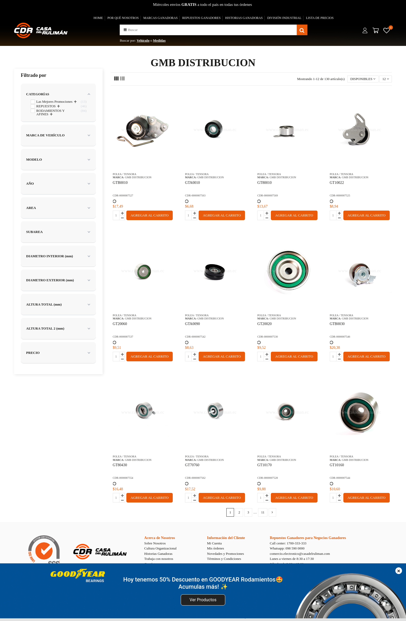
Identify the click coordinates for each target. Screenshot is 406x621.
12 (385, 79)
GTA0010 (192, 183)
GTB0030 (337, 324)
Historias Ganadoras (158, 554)
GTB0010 (120, 183)
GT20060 (120, 324)
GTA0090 (192, 324)
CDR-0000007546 (340, 336)
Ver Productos (203, 599)
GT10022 (337, 183)
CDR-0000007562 (195, 477)
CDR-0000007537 (123, 336)
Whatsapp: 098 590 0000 (287, 548)
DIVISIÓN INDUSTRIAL (284, 18)
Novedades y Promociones (225, 554)
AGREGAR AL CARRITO (149, 215)
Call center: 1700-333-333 (288, 543)
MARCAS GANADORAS (160, 18)
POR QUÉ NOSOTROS (123, 18)
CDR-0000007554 (123, 477)
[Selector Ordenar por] (363, 79)
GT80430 (120, 465)
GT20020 (264, 324)
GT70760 (192, 465)
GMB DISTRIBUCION (138, 177)
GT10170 (264, 465)
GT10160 (337, 465)
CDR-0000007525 (340, 195)
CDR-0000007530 (267, 336)
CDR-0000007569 (267, 195)
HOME (98, 18)
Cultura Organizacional (160, 548)
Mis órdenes (215, 548)
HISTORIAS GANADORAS (244, 18)
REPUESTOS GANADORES (201, 18)
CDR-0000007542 (195, 336)
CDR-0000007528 (267, 477)
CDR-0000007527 (123, 195)
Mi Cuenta (214, 543)
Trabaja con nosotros (158, 559)
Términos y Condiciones (224, 559)
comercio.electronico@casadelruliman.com (300, 554)
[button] (125, 30)
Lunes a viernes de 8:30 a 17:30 (292, 559)
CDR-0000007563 (195, 195)
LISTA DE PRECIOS (320, 18)
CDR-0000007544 (340, 477)
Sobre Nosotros (155, 543)
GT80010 (264, 183)
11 (262, 512)
